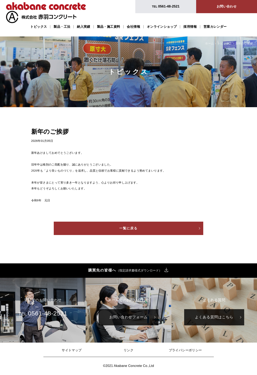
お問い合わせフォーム (128, 317)
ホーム (209, 43)
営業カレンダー (215, 26)
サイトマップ (72, 350)
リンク (128, 350)
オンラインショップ (162, 26)
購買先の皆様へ (125, 270)
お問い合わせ (227, 6)
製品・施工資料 (108, 26)
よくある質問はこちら (214, 317)
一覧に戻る (128, 228)
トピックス (38, 26)
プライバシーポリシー (185, 350)
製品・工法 (62, 26)
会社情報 (133, 26)
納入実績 (83, 26)
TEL (166, 6)
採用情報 (190, 26)
